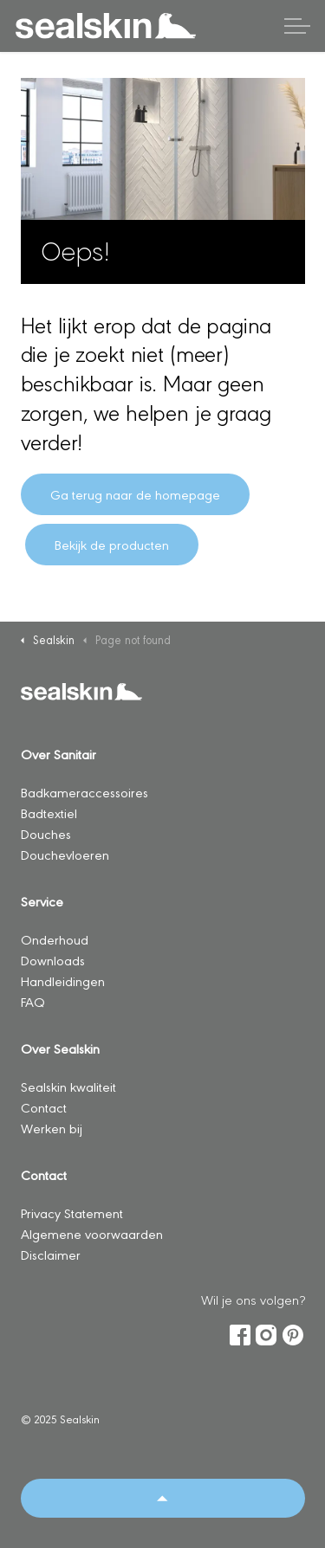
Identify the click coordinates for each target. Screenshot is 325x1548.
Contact (44, 1107)
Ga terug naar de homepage (135, 494)
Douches (46, 833)
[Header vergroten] (297, 26)
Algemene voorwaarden (92, 1233)
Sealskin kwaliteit (68, 1086)
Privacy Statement (72, 1212)
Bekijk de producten (111, 544)
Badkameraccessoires (84, 792)
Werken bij (51, 1128)
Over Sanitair (58, 754)
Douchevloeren (65, 854)
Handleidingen (63, 980)
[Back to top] (163, 1498)
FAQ (33, 1001)
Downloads (53, 960)
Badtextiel (49, 812)
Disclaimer (51, 1254)
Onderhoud (54, 939)
